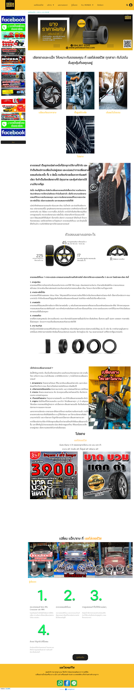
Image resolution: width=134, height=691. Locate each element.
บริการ (39, 12)
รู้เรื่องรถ (32, 581)
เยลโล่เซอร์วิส (31, 12)
